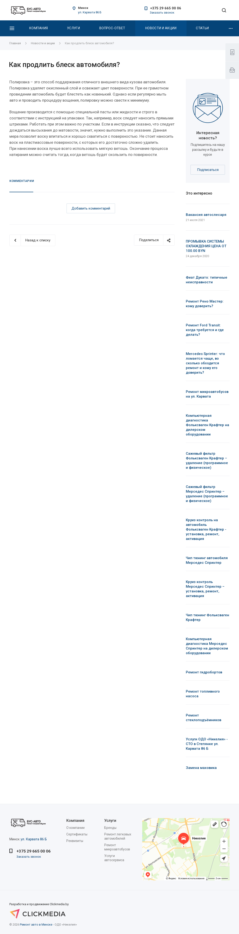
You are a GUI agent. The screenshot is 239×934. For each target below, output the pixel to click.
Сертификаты (76, 834)
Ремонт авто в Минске (36, 924)
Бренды (110, 828)
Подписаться (208, 170)
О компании (75, 828)
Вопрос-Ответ (112, 28)
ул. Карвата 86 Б (89, 12)
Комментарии (21, 181)
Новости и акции (160, 28)
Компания (38, 28)
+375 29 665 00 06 (165, 8)
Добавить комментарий (90, 208)
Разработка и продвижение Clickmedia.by (44, 907)
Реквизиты (74, 841)
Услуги (73, 28)
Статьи (202, 28)
